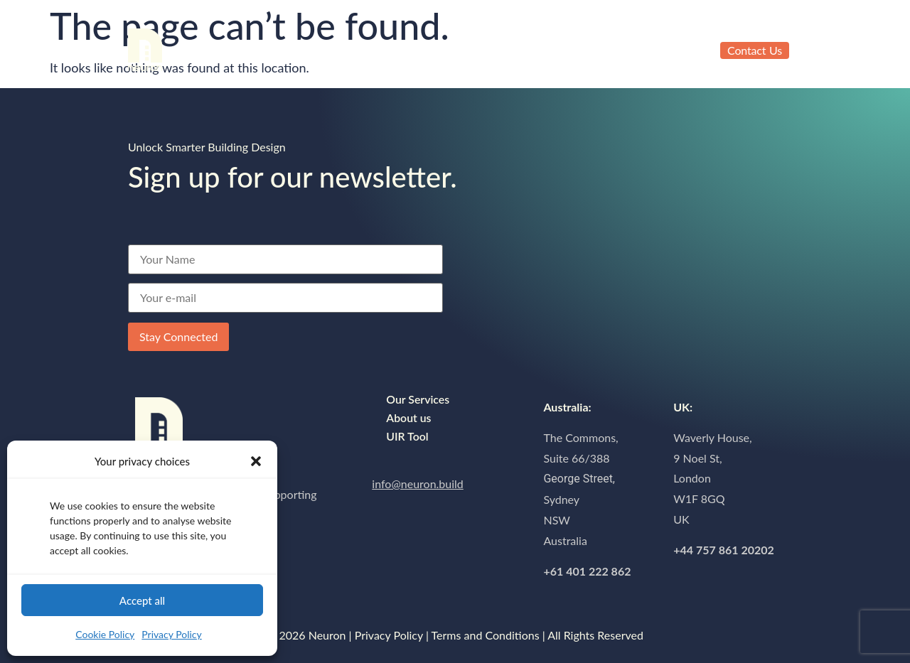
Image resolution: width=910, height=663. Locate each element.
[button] (256, 461)
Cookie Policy (104, 634)
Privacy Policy (171, 634)
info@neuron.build (417, 483)
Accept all (142, 600)
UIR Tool (386, 44)
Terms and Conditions (486, 635)
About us (305, 44)
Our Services (214, 44)
